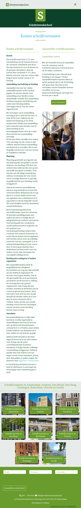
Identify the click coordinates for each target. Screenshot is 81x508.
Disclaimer (36, 503)
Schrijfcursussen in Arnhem (40, 410)
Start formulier (58, 102)
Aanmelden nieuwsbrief (14, 488)
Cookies (45, 503)
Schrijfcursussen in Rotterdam (40, 435)
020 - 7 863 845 (27, 495)
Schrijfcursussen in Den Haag (13, 435)
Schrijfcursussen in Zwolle (54, 459)
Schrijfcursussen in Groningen (27, 459)
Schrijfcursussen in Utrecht (67, 435)
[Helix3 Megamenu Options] (75, 4)
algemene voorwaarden (29, 360)
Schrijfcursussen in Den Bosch (67, 410)
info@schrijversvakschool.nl (48, 495)
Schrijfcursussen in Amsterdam (13, 410)
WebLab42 (71, 506)
